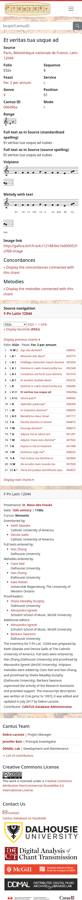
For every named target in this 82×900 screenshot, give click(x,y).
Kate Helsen (19, 582)
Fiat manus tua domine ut (37, 458)
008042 (71, 350)
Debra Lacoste (13, 734)
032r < (32, 324)
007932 (71, 440)
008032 (71, 452)
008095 (71, 410)
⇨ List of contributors (18, 755)
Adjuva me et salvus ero (35, 434)
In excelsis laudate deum (36, 380)
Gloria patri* (28, 398)
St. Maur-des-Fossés (37, 505)
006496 (71, 386)
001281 (71, 434)
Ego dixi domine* (31, 350)
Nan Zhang (19, 549)
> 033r (42, 324)
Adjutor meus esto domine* (38, 440)
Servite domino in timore (36, 422)
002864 (71, 458)
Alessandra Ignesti (24, 610)
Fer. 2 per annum (17, 82)
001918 (71, 374)
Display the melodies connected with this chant (38, 291)
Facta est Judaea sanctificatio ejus (42, 470)
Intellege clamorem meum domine (42, 362)
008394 (71, 404)
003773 (71, 356)
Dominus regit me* (33, 452)
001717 (71, 416)
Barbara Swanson (23, 634)
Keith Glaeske (20, 525)
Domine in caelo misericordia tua (41, 368)
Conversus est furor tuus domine (41, 374)
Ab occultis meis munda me (38, 464)
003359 (71, 362)
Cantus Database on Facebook (24, 818)
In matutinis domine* (34, 410)
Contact (11, 813)
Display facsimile (23, 329)
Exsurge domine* (31, 428)
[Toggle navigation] (71, 8)
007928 (71, 464)
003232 (71, 380)
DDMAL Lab (11, 748)
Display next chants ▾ (19, 480)
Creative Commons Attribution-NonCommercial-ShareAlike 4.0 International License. (37, 785)
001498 (71, 446)
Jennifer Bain (13, 741)
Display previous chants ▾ (22, 339)
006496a (10, 107)
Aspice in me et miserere (36, 446)
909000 (71, 398)
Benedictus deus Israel (35, 416)
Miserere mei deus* (33, 356)
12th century (21, 510)
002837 (71, 470)
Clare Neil (17, 564)
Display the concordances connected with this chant (38, 270)
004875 (71, 422)
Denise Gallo (20, 535)
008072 (71, 428)
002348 (71, 368)
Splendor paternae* (33, 404)
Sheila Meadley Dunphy (27, 601)
